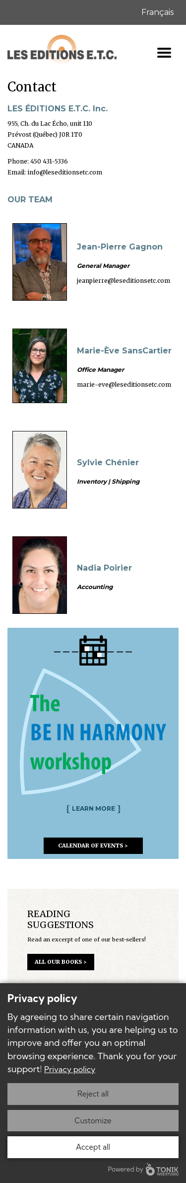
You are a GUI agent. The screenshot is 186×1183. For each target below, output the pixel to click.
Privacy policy (69, 1069)
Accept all (93, 1147)
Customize (92, 1120)
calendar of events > (93, 845)
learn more (93, 808)
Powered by (143, 1169)
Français (157, 12)
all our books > (61, 961)
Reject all (93, 1093)
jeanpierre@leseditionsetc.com (123, 280)
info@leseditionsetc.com (64, 172)
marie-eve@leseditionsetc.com (124, 384)
